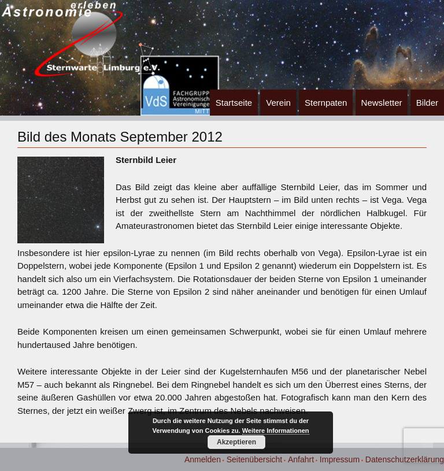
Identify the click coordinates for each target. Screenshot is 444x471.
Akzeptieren (236, 442)
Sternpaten (326, 102)
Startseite (234, 102)
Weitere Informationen (275, 430)
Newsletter (381, 102)
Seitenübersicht (255, 459)
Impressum (340, 459)
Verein (278, 102)
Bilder (427, 102)
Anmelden (202, 459)
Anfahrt (301, 459)
